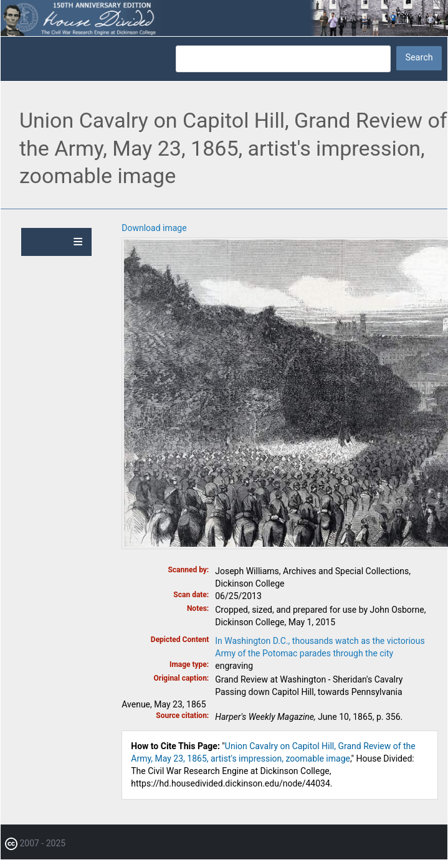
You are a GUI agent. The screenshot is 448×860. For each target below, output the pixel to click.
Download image (154, 228)
